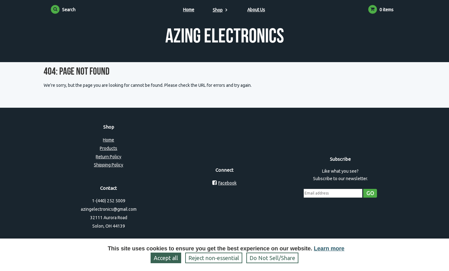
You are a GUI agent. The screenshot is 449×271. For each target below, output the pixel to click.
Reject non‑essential (213, 258)
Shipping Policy (108, 164)
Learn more (329, 248)
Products (108, 148)
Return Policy (108, 156)
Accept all (166, 258)
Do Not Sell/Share (272, 258)
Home (188, 9)
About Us (256, 9)
